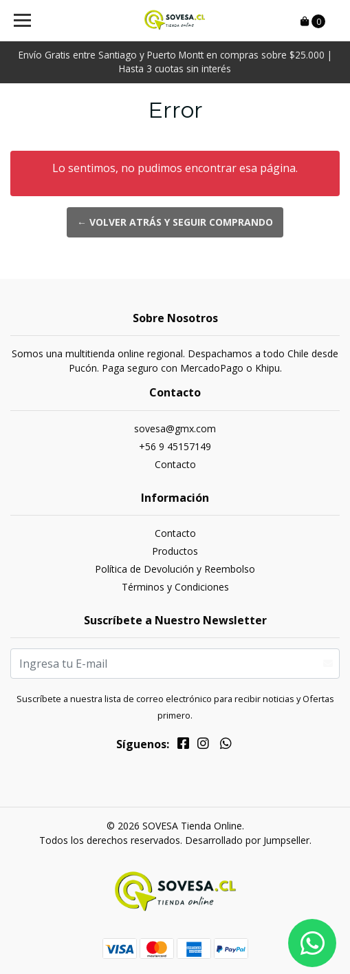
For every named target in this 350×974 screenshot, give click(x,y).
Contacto (175, 464)
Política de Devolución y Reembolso (175, 568)
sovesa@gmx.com (175, 428)
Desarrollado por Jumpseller (247, 840)
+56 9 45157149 (175, 446)
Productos (175, 551)
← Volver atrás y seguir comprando (175, 222)
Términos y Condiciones (175, 586)
